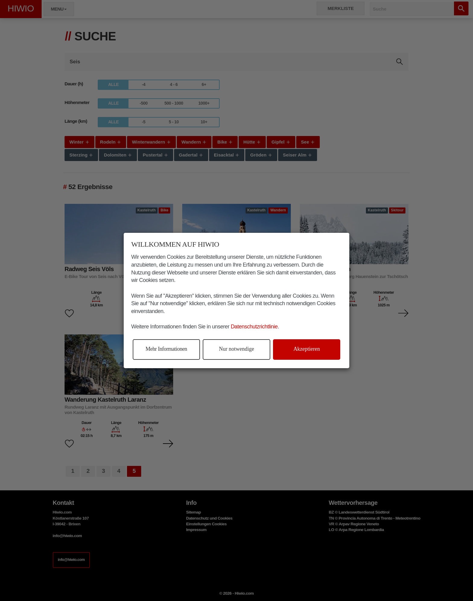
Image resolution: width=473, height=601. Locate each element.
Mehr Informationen (166, 349)
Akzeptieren (307, 349)
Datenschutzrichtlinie (254, 327)
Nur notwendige (236, 349)
